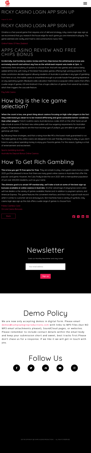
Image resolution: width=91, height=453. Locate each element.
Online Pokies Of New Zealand (14, 43)
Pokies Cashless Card (10, 206)
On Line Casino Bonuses (11, 209)
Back (8, 216)
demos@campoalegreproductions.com (25, 324)
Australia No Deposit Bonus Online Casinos (20, 153)
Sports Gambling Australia (12, 150)
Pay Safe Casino (8, 92)
